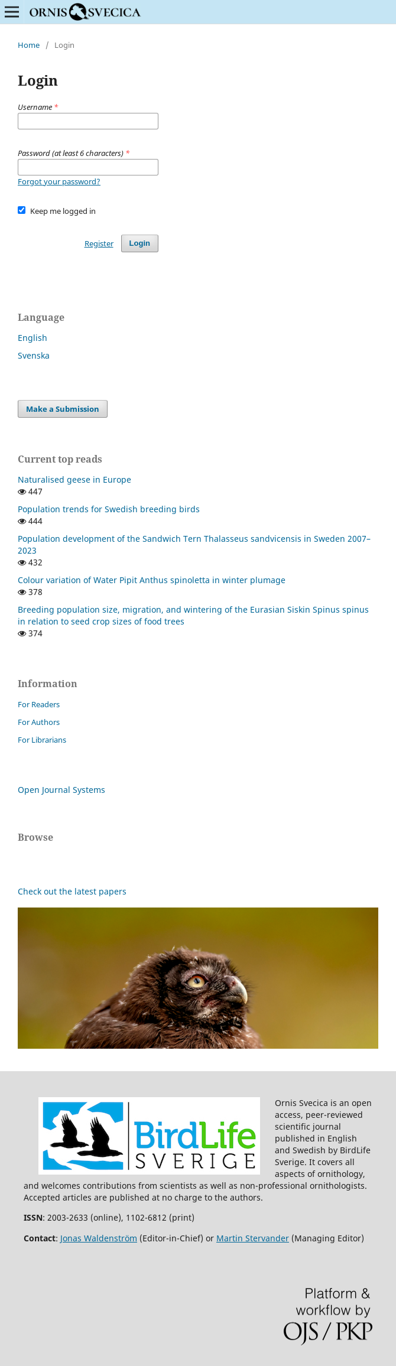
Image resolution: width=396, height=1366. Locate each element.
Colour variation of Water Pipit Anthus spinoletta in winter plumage (151, 580)
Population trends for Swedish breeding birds (109, 509)
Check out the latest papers (72, 891)
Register (99, 243)
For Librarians (42, 739)
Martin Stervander (252, 1238)
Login (139, 243)
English (32, 337)
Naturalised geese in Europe (74, 479)
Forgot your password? (59, 181)
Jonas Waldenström (98, 1238)
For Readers (39, 704)
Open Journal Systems (61, 789)
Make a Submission (62, 409)
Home (29, 45)
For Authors (39, 722)
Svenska (34, 355)
